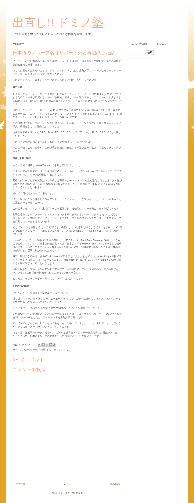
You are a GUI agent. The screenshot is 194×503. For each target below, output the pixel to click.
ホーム (67, 484)
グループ (26, 349)
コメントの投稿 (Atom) (71, 492)
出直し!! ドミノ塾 (58, 22)
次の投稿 (20, 484)
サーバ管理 (39, 349)
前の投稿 (115, 484)
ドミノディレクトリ (57, 349)
